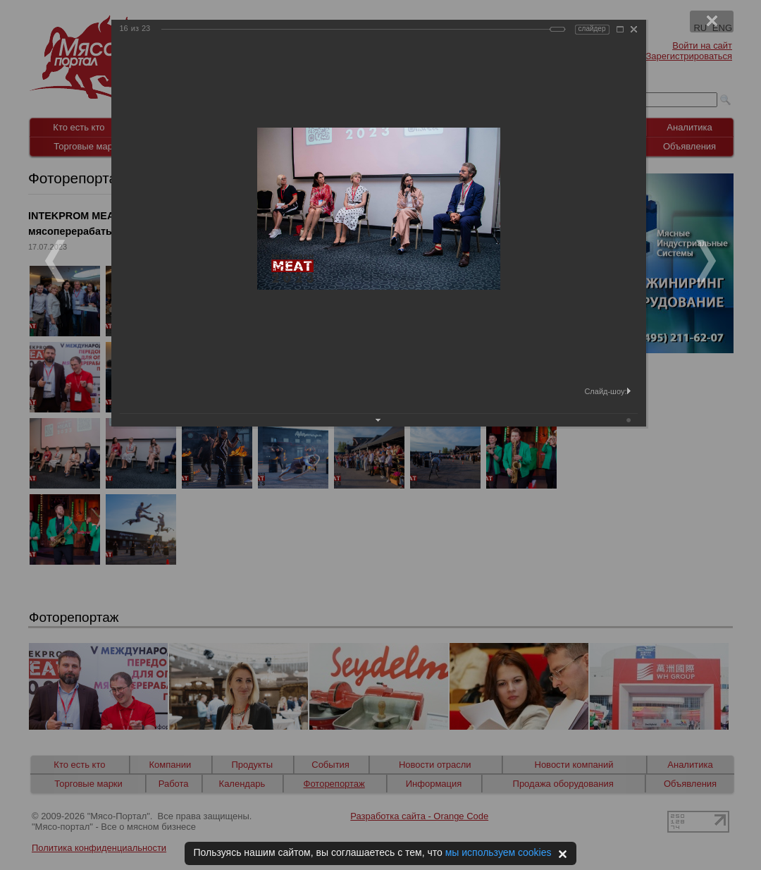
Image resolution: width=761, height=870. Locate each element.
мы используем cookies (498, 852)
